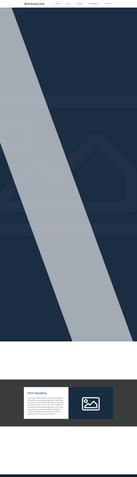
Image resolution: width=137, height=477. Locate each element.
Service (80, 4)
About (68, 4)
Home (58, 4)
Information (94, 4)
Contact (108, 4)
